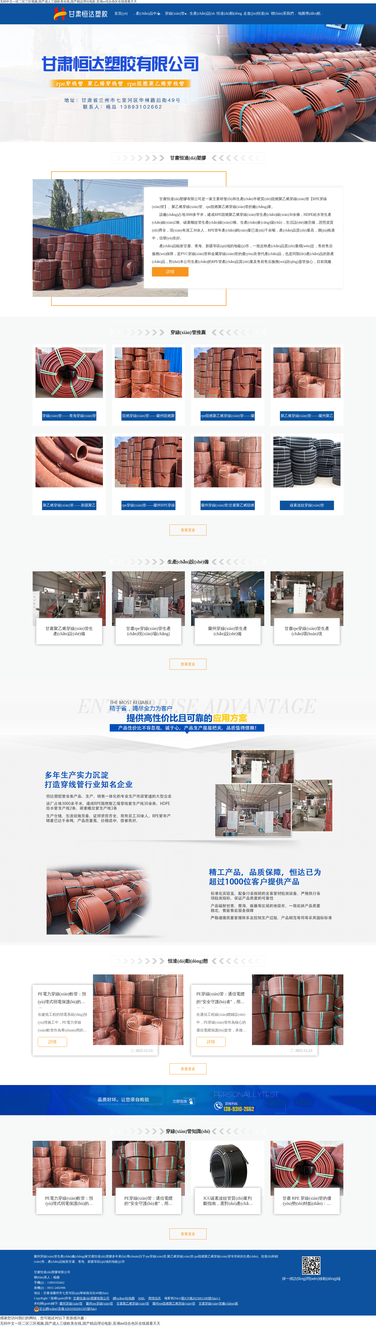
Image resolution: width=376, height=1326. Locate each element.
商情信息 (154, 1298)
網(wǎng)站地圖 (124, 1298)
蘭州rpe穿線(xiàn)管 (99, 1303)
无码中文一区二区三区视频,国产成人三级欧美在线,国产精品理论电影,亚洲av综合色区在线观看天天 (80, 1323)
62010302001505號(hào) (65, 1309)
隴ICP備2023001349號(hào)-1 (200, 1298)
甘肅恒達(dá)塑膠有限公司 (91, 1298)
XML (141, 1298)
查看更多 (188, 530)
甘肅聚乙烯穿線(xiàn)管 (132, 1303)
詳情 (170, 271)
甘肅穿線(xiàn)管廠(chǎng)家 (218, 1303)
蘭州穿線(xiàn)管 (71, 1303)
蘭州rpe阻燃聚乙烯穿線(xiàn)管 (173, 1303)
